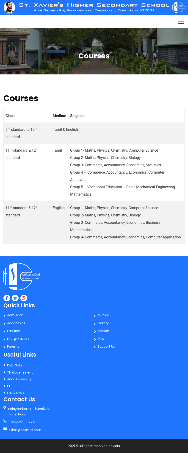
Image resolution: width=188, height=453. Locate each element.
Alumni (103, 315)
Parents (13, 346)
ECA (101, 338)
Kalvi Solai (14, 365)
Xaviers (114, 446)
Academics (16, 323)
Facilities (14, 331)
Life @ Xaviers (18, 338)
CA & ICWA (16, 393)
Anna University (19, 379)
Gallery (103, 323)
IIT (9, 386)
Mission (103, 331)
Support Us (106, 346)
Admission (15, 315)
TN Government (20, 372)
